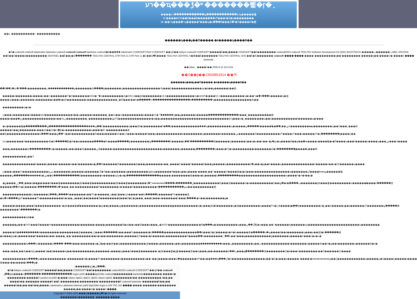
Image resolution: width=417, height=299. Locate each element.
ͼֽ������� (32, 274)
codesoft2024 (284, 52)
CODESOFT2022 (142, 52)
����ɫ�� (17, 281)
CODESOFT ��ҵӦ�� (165, 52)
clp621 (86, 277)
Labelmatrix (56, 285)
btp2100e (94, 285)
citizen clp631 (105, 277)
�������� (351, 55)
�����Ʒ (33, 277)
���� (309, 55)
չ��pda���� (13, 274)
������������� (57, 274)
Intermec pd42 (80, 285)
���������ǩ (110, 281)
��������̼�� (149, 277)
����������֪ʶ (22, 33)
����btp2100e (94, 274)
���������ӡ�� (327, 55)
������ (150, 285)
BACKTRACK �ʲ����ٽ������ (368, 52)
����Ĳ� (386, 55)
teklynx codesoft (187, 52)
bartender (209, 59)
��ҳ (7, 33)
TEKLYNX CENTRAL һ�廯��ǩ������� (192, 55)
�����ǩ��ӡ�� (15, 285)
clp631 (94, 277)
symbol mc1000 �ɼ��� (54, 277)
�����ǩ (46, 281)
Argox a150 (79, 274)
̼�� (170, 277)
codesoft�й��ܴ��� (109, 52)
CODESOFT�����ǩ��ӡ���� (217, 52)
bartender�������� (147, 274)
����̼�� (32, 281)
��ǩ (57, 281)
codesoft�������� (118, 274)
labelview (51, 52)
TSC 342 (117, 285)
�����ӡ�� (370, 55)
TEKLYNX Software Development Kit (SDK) (323, 52)
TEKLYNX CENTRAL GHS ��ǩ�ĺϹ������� (245, 55)
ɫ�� (165, 277)
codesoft (19, 52)
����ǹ (398, 55)
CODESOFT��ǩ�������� (257, 52)
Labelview (67, 285)
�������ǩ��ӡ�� (156, 281)
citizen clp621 (75, 277)
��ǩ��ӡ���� (38, 285)
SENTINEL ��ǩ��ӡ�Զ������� (70, 55)
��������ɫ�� (125, 277)
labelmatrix (40, 52)
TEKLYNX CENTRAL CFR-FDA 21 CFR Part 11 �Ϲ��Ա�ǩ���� (129, 55)
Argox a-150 (105, 285)
